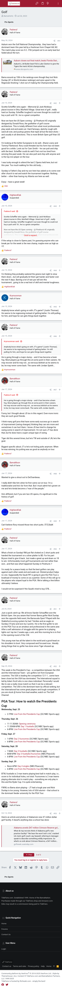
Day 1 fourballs (27, 726)
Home (3, 923)
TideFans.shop (32, 901)
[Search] (53, 3)
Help (43, 966)
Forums (4, 929)
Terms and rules (19, 966)
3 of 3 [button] (38, 855)
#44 (55, 270)
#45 (55, 307)
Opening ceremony (27, 724)
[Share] (54, 40)
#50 (55, 549)
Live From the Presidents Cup (27, 714)
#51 (55, 609)
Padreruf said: (9, 211)
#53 (55, 813)
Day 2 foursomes (21, 739)
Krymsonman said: (11, 341)
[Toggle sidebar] (58, 4)
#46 (55, 336)
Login (3, 949)
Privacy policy (33, 966)
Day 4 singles (23, 766)
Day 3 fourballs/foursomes (29, 754)
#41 (59, 41)
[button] (4, 3)
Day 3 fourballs (21, 751)
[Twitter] (7, 984)
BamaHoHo (8, 16)
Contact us (6, 934)
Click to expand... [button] (31, 235)
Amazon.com (47, 901)
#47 (55, 390)
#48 (55, 474)
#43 (55, 206)
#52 (55, 666)
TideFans (7, 962)
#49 (55, 521)
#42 (55, 103)
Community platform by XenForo (26, 973)
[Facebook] (2, 984)
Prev (29, 855)
